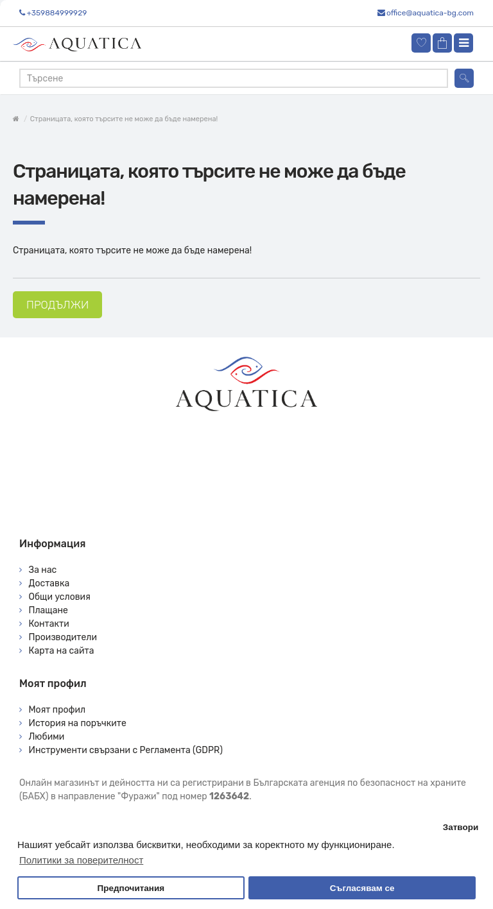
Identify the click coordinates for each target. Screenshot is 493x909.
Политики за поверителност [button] (81, 859)
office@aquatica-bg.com (430, 12)
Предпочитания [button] (130, 888)
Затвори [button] (461, 827)
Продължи (57, 304)
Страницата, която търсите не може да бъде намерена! (124, 119)
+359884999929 (56, 12)
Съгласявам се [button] (362, 888)
